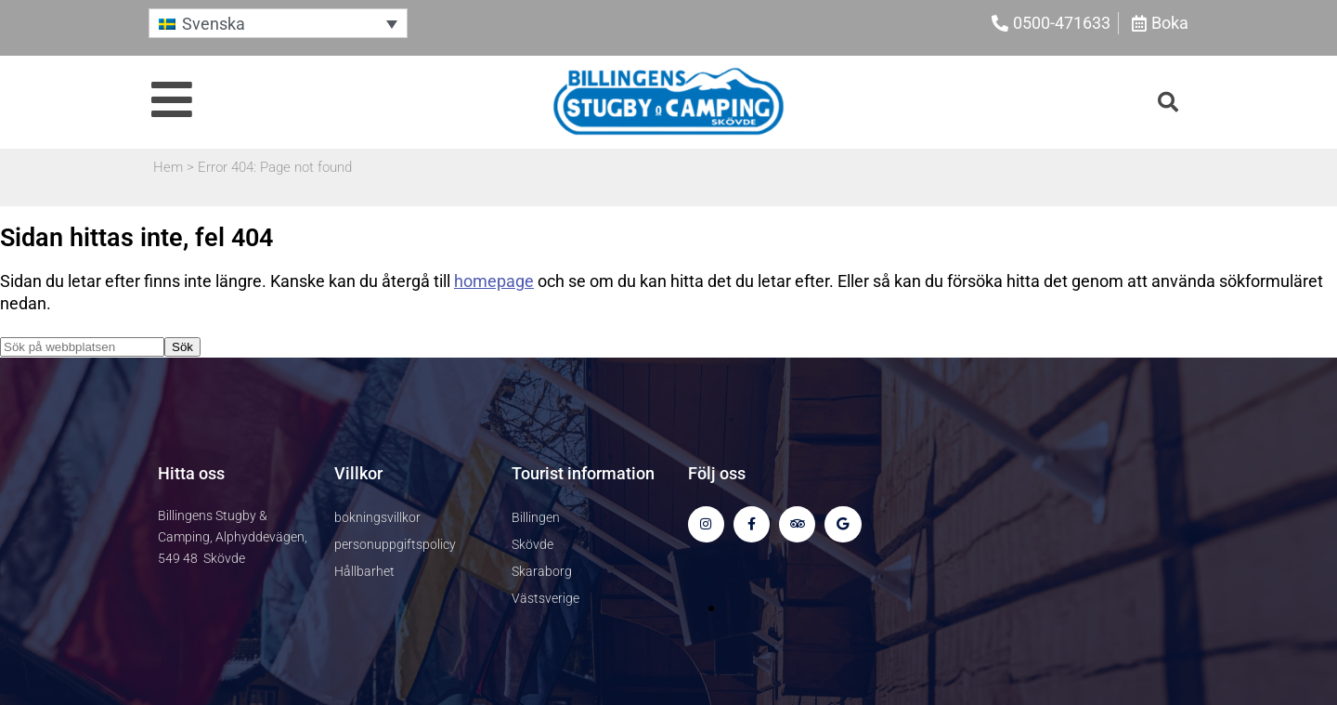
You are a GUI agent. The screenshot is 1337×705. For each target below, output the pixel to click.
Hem (168, 167)
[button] (278, 22)
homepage (494, 281)
